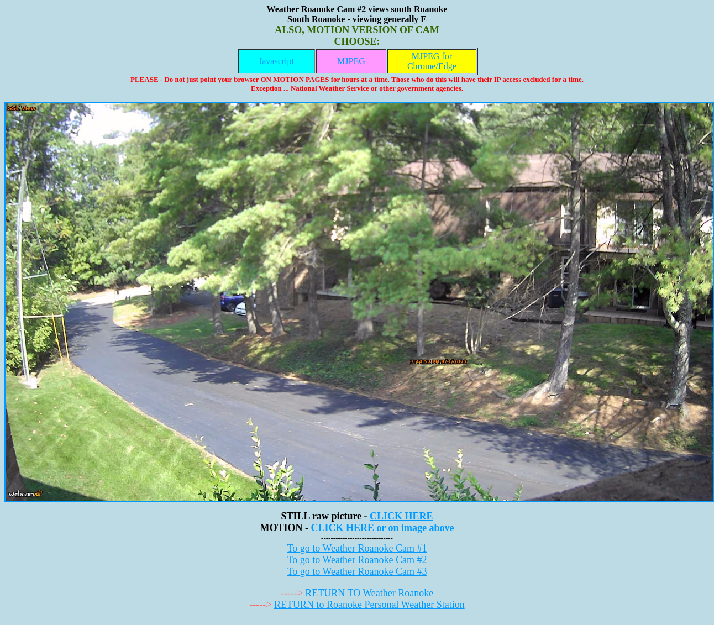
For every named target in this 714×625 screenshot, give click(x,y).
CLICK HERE (401, 516)
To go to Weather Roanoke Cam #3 (357, 571)
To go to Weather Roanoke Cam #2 (357, 559)
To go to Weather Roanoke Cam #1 (357, 548)
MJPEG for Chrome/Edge (431, 61)
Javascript (276, 61)
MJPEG (351, 61)
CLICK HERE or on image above (382, 527)
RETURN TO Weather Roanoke (369, 592)
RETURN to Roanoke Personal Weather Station (369, 604)
